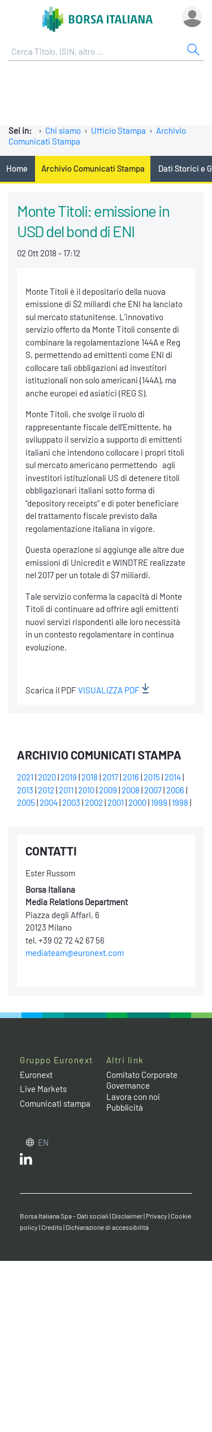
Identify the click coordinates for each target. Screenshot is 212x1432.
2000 (137, 802)
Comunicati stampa (55, 1103)
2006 (175, 790)
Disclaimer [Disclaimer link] (127, 1216)
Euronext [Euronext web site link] (36, 1074)
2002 (94, 802)
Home (17, 168)
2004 (49, 802)
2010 (86, 790)
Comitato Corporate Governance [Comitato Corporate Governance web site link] (142, 1080)
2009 (108, 790)
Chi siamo (63, 130)
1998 (180, 802)
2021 (25, 777)
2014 (173, 777)
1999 (159, 802)
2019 (68, 777)
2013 (25, 790)
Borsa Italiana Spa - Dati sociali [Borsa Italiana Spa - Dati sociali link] (64, 1216)
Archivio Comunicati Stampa (93, 168)
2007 (153, 790)
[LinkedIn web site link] (26, 1161)
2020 (47, 777)
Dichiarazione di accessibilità (107, 1227)
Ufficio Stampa (118, 130)
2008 (131, 790)
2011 (66, 790)
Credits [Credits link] (51, 1227)
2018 (89, 777)
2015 (152, 777)
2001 (115, 802)
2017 (110, 777)
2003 (71, 802)
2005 (26, 802)
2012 (46, 790)
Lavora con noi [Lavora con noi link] (133, 1097)
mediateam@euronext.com (74, 953)
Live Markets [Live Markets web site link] (43, 1089)
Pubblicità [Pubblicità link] (124, 1107)
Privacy (156, 1216)
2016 (131, 777)
